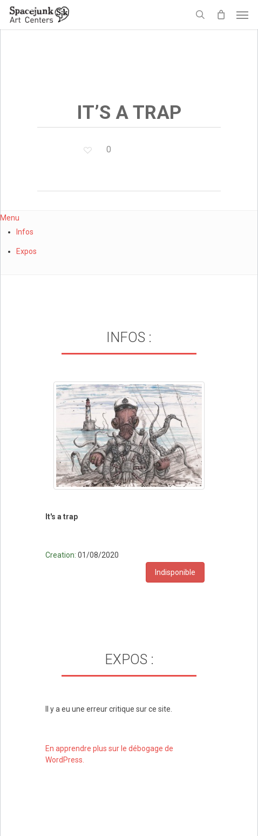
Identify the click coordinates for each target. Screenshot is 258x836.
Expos (26, 251)
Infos (24, 232)
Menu (9, 217)
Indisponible (175, 572)
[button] (242, 14)
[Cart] (221, 14)
